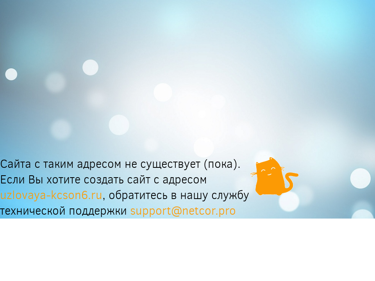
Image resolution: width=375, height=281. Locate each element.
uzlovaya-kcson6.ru (51, 195)
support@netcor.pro (183, 211)
